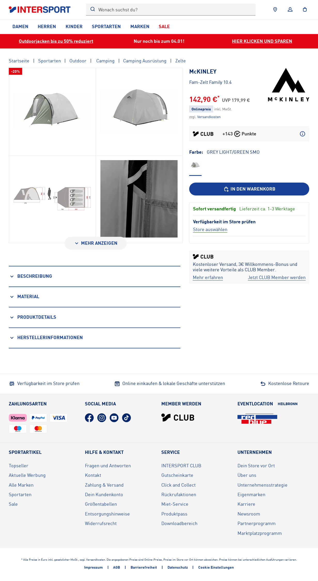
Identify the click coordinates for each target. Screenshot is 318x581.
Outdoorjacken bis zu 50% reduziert (56, 41)
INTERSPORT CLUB (181, 465)
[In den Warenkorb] (249, 189)
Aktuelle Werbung (27, 475)
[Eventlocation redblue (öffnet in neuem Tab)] (257, 418)
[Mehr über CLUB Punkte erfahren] (302, 134)
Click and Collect (178, 485)
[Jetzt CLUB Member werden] (277, 277)
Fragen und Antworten (108, 465)
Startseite (19, 60)
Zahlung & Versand (104, 485)
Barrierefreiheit (144, 567)
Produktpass (174, 514)
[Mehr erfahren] (208, 277)
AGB (116, 567)
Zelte (180, 60)
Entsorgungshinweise (107, 514)
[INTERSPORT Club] (177, 417)
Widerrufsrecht (101, 523)
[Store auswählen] (210, 229)
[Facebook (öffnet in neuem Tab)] (89, 417)
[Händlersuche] (275, 9)
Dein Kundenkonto (104, 494)
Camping (105, 60)
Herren (47, 26)
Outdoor (77, 60)
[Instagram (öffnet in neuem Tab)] (101, 417)
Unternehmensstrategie (262, 485)
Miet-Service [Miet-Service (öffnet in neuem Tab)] (174, 504)
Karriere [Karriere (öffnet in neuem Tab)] (246, 504)
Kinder (74, 26)
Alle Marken (21, 485)
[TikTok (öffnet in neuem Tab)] (126, 417)
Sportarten (106, 26)
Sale (164, 26)
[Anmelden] (290, 9)
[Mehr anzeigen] (96, 243)
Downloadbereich (179, 523)
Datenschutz (178, 567)
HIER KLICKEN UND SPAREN (262, 41)
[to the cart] (304, 9)
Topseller (18, 465)
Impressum (93, 567)
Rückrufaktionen (178, 494)
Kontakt (93, 475)
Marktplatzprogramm (259, 533)
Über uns (246, 475)
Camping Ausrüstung (144, 60)
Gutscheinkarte (177, 475)
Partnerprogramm (256, 523)
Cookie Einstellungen (216, 567)
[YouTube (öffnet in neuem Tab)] (114, 417)
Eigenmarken (251, 494)
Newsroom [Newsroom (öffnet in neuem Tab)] (248, 514)
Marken (139, 26)
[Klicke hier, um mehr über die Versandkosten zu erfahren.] (209, 116)
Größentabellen (101, 504)
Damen (20, 26)
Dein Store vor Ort (256, 465)
